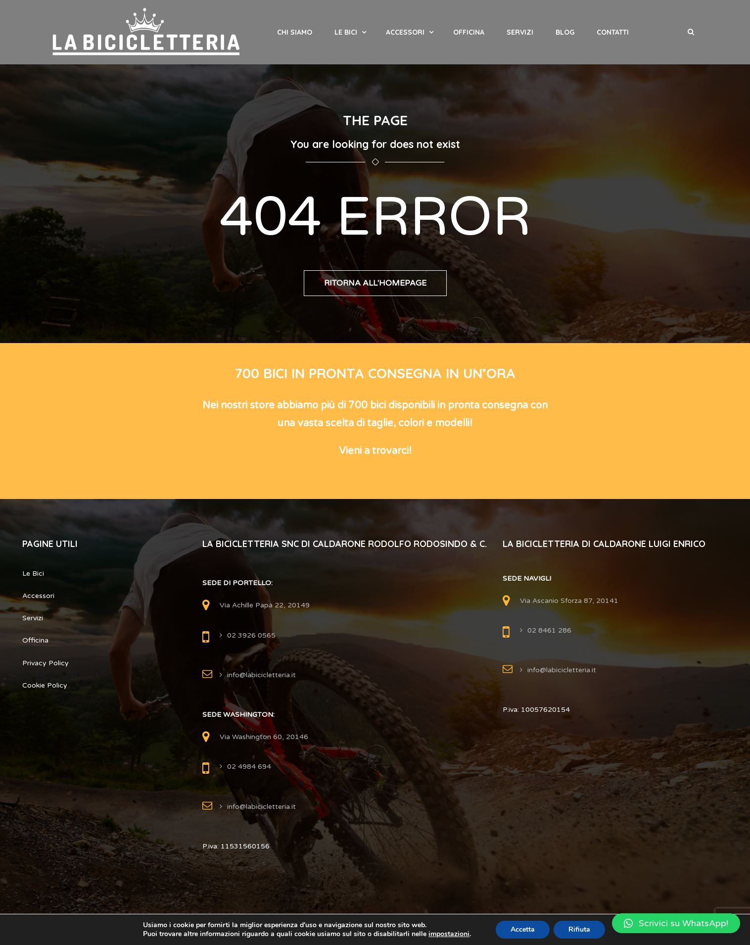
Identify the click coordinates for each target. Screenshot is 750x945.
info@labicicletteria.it (261, 675)
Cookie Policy (44, 685)
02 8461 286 (549, 630)
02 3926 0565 (251, 635)
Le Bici (345, 32)
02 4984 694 (249, 766)
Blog (565, 32)
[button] (676, 923)
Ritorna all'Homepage (375, 283)
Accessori (405, 32)
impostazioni (448, 934)
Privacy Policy (45, 663)
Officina (468, 32)
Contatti (613, 32)
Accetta (523, 929)
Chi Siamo (294, 32)
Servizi (520, 32)
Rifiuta (579, 929)
